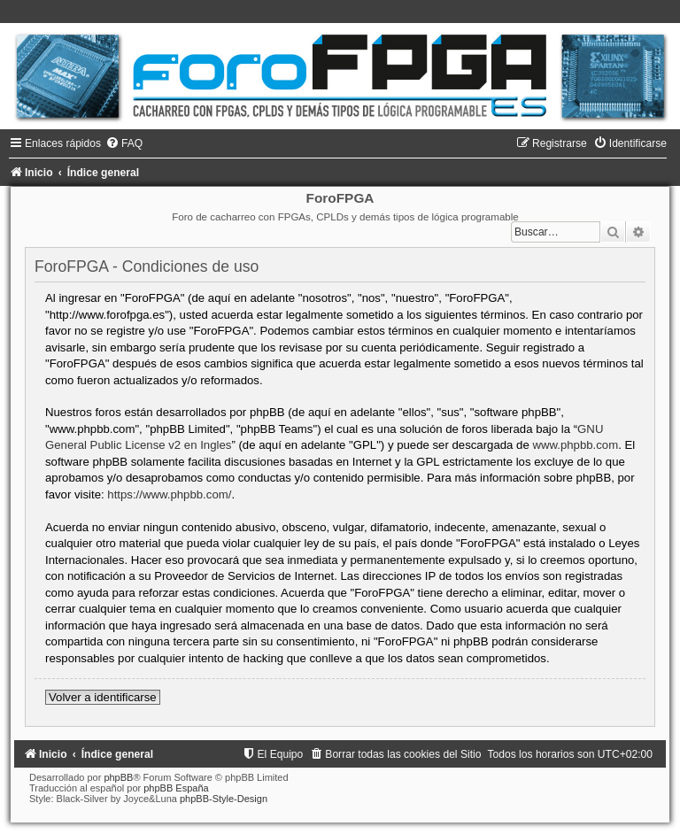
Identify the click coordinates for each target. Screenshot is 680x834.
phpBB (118, 777)
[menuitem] (124, 143)
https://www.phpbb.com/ (169, 494)
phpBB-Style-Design (223, 798)
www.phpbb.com (575, 445)
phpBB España (175, 788)
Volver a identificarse (103, 697)
